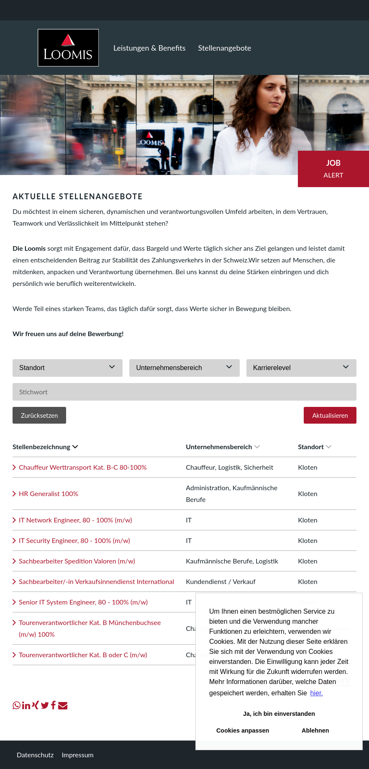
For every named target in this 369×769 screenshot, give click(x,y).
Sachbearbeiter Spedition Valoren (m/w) (77, 561)
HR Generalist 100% (48, 493)
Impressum (77, 755)
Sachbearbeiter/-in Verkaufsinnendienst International (96, 581)
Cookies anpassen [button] (242, 730)
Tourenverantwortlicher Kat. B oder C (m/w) (83, 654)
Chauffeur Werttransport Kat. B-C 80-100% (83, 467)
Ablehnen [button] (315, 730)
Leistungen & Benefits (149, 47)
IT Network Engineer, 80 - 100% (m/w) (75, 520)
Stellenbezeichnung (45, 446)
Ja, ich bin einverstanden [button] (279, 713)
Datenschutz (35, 755)
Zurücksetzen (39, 415)
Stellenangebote (224, 47)
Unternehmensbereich (222, 446)
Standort (314, 446)
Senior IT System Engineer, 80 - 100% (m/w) (83, 602)
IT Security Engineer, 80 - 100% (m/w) (74, 540)
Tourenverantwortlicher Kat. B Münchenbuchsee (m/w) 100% (90, 628)
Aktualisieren (330, 415)
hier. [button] (316, 693)
